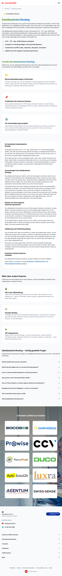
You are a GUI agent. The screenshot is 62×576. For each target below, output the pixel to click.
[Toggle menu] (59, 3)
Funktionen (7, 8)
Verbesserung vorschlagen (28, 567)
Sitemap (50, 567)
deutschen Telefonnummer (36, 261)
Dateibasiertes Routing (16, 8)
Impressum (19, 567)
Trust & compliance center (41, 567)
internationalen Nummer (13, 264)
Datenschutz (12, 567)
